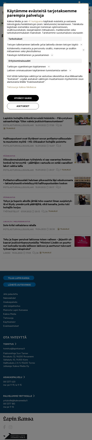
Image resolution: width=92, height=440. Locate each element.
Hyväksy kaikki (23, 98)
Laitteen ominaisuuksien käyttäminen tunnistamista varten (39, 70)
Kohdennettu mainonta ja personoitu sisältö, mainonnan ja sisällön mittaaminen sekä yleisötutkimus (46, 50)
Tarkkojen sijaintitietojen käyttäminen (28, 66)
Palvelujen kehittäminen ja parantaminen (30, 55)
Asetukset (23, 106)
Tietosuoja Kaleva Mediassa (21, 87)
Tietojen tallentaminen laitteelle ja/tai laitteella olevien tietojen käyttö (45, 44)
